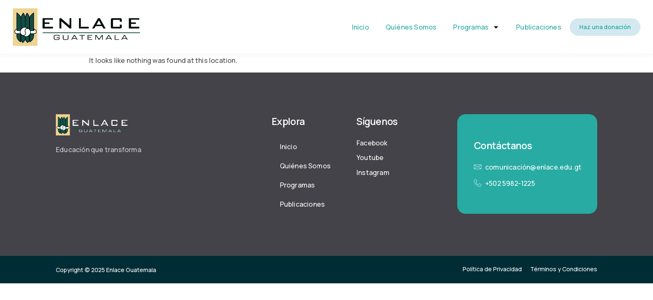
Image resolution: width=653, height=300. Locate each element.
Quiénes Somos (411, 27)
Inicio (360, 27)
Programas (476, 27)
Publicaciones (538, 27)
